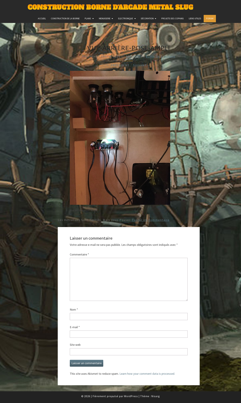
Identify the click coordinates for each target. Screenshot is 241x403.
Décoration (147, 18)
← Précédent (118, 65)
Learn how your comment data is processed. (147, 374)
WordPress (131, 396)
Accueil (42, 18)
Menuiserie (104, 18)
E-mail (75, 327)
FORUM (209, 18)
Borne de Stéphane (160, 56)
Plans (88, 18)
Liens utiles (195, 18)
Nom (74, 309)
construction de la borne (65, 18)
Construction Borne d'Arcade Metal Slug (110, 7)
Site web (75, 345)
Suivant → (142, 65)
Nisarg (155, 396)
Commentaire (79, 254)
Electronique (125, 18)
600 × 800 (133, 56)
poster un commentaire (150, 220)
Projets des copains (172, 18)
